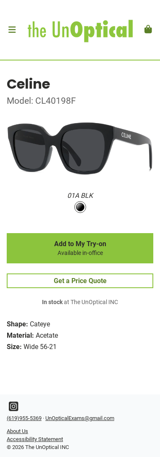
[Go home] (80, 30)
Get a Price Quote (80, 281)
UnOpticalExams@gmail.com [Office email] (79, 418)
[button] (12, 30)
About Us (17, 431)
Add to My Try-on (80, 248)
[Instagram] (13, 408)
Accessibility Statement (35, 439)
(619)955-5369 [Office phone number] (24, 418)
